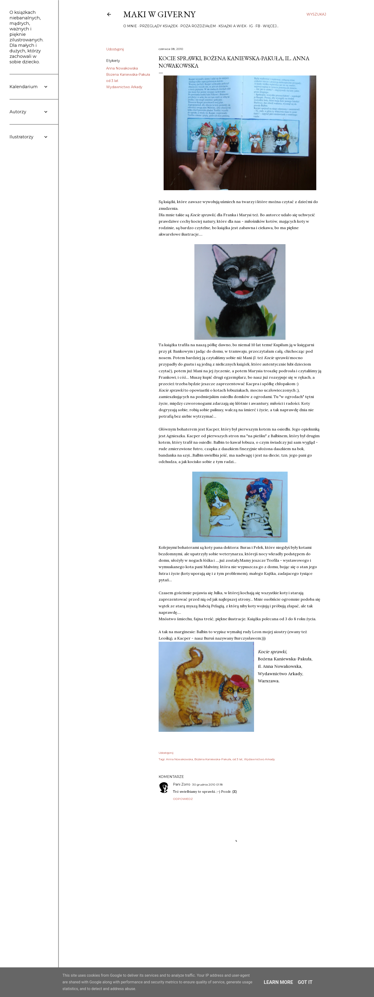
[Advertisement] (240, 914)
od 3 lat (112, 81)
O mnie (130, 26)
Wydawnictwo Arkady (124, 87)
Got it (305, 982)
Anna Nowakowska (122, 68)
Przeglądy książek (159, 26)
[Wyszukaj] (316, 14)
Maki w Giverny (159, 14)
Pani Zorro (181, 784)
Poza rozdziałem (198, 26)
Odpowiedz (183, 799)
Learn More (278, 982)
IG (251, 26)
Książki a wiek (232, 26)
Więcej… (271, 26)
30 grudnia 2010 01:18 (207, 784)
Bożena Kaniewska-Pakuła (128, 74)
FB (257, 26)
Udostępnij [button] (115, 49)
